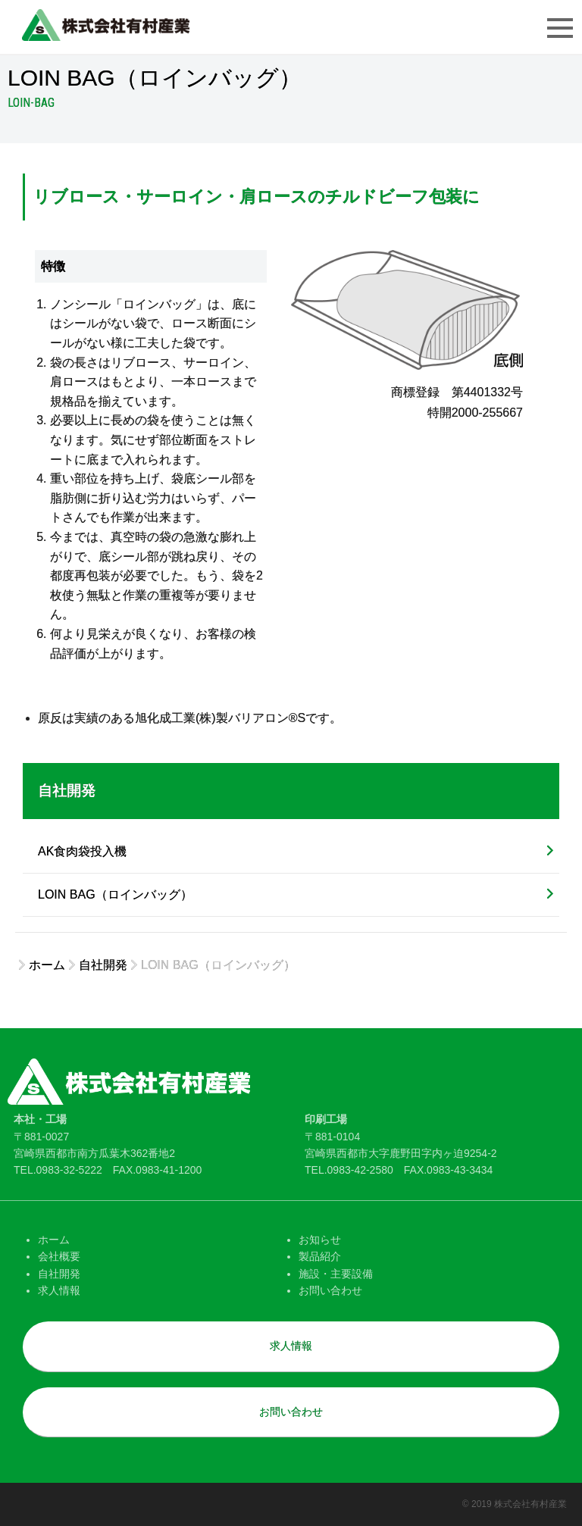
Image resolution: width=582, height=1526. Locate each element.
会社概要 (59, 1256)
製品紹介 (320, 1256)
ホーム (54, 1240)
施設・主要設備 (336, 1274)
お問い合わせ (330, 1290)
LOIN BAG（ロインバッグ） (115, 894)
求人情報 (59, 1290)
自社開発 (66, 791)
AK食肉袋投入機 (82, 851)
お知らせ (320, 1240)
